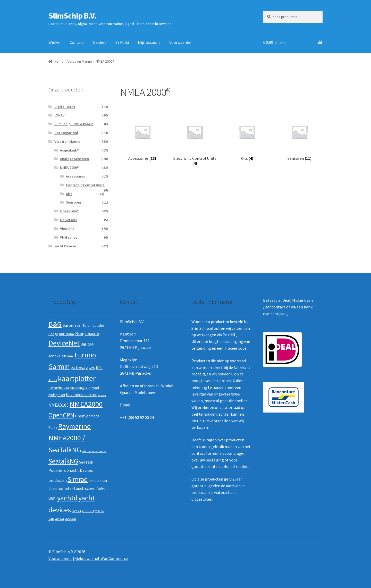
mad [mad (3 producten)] (95, 387)
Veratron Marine (80, 61)
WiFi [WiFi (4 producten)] (52, 499)
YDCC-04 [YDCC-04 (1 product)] (76, 511)
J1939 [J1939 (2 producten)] (52, 380)
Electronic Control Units (85, 185)
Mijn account (149, 42)
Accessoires (75, 176)
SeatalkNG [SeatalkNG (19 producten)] (63, 461)
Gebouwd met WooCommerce (101, 558)
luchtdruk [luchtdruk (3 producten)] (56, 387)
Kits (69, 193)
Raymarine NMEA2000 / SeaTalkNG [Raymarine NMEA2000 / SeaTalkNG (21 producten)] (69, 438)
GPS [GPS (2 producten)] (92, 368)
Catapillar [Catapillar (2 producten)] (92, 334)
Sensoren (73, 202)
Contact (77, 42)
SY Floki (122, 42)
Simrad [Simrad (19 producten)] (78, 479)
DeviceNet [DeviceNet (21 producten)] (64, 343)
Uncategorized (66, 132)
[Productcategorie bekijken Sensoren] (299, 137)
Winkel (54, 42)
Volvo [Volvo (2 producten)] (101, 488)
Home (59, 61)
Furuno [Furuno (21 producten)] (85, 354)
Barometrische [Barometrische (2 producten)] (93, 325)
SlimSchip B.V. (72, 16)
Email (125, 404)
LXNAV (59, 115)
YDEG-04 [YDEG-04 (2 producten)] (88, 511)
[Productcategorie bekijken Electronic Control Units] (194, 140)
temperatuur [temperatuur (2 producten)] (98, 480)
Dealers (99, 42)
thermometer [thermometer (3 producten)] (60, 488)
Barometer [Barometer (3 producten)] (72, 325)
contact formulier (207, 453)
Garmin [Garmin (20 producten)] (59, 366)
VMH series (68, 237)
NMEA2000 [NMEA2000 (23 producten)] (86, 404)
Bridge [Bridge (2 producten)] (53, 334)
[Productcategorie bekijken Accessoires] (142, 137)
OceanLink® (69, 211)
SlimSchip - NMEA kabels (74, 124)
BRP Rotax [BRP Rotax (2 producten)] (66, 334)
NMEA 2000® (69, 167)
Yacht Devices (65, 246)
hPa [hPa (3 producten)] (99, 367)
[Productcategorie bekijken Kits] (247, 137)
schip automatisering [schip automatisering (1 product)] (94, 451)
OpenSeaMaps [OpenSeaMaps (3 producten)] (87, 416)
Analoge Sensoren (74, 158)
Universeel (68, 219)
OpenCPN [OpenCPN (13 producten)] (61, 415)
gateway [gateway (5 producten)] (79, 367)
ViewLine (67, 228)
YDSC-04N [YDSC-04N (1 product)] (70, 519)
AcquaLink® (69, 150)
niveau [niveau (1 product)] (102, 395)
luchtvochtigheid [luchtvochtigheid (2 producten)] (78, 388)
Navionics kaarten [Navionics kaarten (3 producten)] (81, 394)
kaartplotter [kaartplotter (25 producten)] (77, 378)
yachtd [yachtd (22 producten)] (67, 497)
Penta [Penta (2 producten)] (52, 427)
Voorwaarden (180, 42)
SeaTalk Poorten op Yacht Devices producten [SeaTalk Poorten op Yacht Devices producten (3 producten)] (70, 471)
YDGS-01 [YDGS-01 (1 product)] (59, 519)
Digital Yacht (64, 106)
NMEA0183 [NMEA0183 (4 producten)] (58, 405)
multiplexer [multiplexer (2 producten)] (56, 395)
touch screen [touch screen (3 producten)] (85, 488)
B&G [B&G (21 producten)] (55, 324)
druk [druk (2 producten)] (70, 356)
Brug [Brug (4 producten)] (80, 334)
